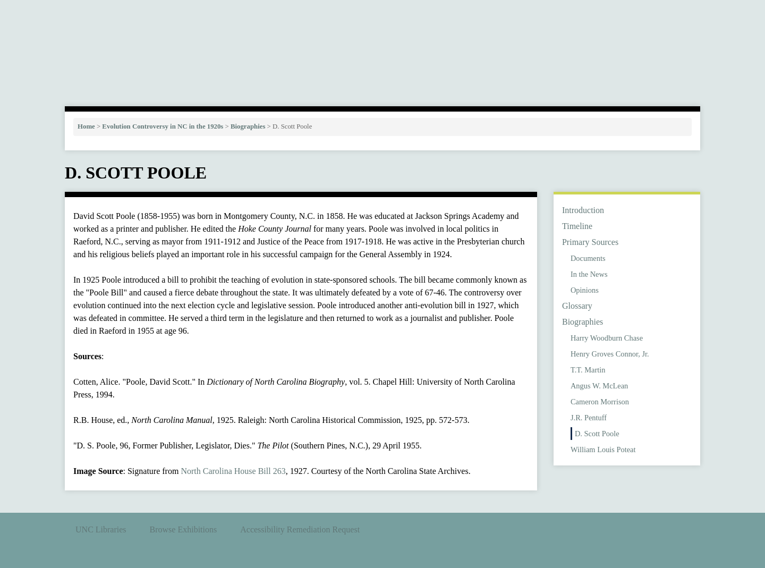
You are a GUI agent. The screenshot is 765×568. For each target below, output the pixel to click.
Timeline (577, 226)
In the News (589, 274)
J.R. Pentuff (589, 417)
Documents (588, 258)
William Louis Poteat (603, 449)
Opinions (585, 290)
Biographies (248, 126)
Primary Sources (590, 242)
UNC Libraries (100, 529)
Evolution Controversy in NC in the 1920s (162, 126)
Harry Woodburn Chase (607, 338)
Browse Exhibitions (183, 529)
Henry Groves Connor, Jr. (610, 354)
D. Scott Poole (597, 433)
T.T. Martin (588, 370)
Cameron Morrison (600, 401)
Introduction (583, 210)
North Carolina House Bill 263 (233, 471)
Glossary (577, 305)
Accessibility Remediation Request (300, 529)
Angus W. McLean (599, 386)
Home (86, 126)
